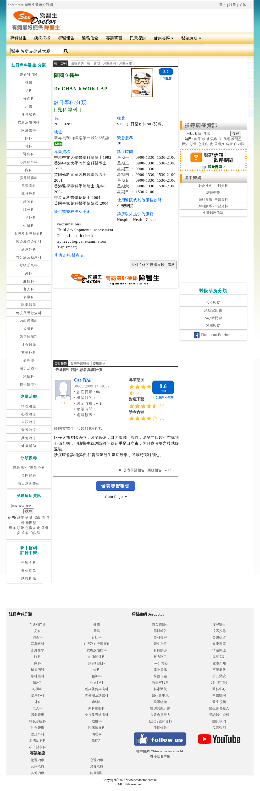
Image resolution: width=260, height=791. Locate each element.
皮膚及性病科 (29, 122)
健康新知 (219, 663)
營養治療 (28, 430)
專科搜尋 (160, 637)
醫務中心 (219, 689)
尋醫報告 (66, 38)
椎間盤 (31, 523)
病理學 (28, 360)
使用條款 (160, 728)
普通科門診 (29, 74)
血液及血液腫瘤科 (29, 233)
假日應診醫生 (29, 483)
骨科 (29, 146)
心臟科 (28, 225)
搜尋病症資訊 (201, 125)
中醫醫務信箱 (213, 213)
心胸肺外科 (29, 162)
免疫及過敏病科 (29, 313)
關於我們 (219, 721)
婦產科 (28, 98)
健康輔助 (28, 446)
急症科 (28, 376)
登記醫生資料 (219, 715)
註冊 (232, 5)
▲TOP (168, 470)
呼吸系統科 (29, 265)
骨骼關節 (160, 650)
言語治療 (28, 422)
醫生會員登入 (219, 708)
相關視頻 (109, 63)
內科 (29, 170)
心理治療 (28, 414)
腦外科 (28, 210)
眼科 (29, 138)
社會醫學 (28, 345)
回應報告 (154, 470)
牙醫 (29, 106)
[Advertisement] (156, 20)
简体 (242, 5)
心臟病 (30, 528)
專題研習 (114, 38)
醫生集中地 (160, 695)
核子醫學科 (29, 384)
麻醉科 (28, 281)
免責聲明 (219, 728)
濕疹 (37, 518)
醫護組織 (160, 702)
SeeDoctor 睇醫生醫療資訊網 (30, 5)
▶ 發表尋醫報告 (132, 470)
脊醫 (29, 82)
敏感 (29, 518)
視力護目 (160, 657)
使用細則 (99, 363)
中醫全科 (28, 562)
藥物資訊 (160, 669)
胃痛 (12, 528)
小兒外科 (28, 217)
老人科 (28, 289)
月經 (226, 139)
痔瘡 (25, 533)
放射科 (28, 329)
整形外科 (28, 353)
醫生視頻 (219, 702)
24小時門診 (213, 318)
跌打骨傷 (28, 578)
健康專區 (164, 38)
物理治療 (28, 406)
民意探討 (138, 38)
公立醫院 (213, 303)
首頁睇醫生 (160, 624)
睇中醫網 (193, 178)
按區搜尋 (28, 475)
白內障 (35, 533)
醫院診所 (191, 38)
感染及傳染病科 (29, 241)
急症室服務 (213, 310)
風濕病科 (28, 186)
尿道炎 (219, 144)
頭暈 (20, 528)
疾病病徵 (42, 38)
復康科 (28, 297)
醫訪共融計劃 (160, 708)
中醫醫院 (219, 695)
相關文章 (125, 63)
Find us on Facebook (213, 335)
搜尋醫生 (219, 624)
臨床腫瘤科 (29, 336)
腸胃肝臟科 (29, 178)
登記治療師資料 (160, 721)
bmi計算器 (160, 663)
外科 (29, 273)
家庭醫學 (28, 130)
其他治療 (28, 438)
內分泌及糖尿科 (29, 257)
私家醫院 (213, 325)
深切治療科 (29, 368)
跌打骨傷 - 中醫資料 (213, 199)
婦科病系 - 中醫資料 (213, 206)
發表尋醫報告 (79, 363)
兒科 (29, 91)
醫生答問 (93, 63)
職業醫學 (28, 305)
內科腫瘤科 (29, 321)
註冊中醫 (213, 192)
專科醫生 (18, 38)
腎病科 (28, 154)
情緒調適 (219, 650)
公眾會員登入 (160, 715)
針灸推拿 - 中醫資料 (213, 186)
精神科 (28, 202)
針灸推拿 (28, 570)
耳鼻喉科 (28, 114)
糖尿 (20, 518)
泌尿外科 (28, 249)
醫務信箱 (90, 38)
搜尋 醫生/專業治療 (29, 467)
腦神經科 (28, 194)
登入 (222, 5)
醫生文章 (160, 644)
